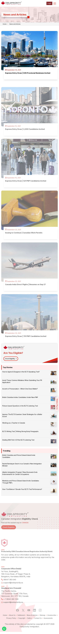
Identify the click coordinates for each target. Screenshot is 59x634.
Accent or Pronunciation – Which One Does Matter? (20, 389)
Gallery (29, 623)
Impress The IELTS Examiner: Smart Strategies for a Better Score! (22, 415)
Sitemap (42, 620)
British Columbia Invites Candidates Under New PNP (20, 397)
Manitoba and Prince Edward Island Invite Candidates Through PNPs (20, 482)
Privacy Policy (11, 623)
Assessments (48, 623)
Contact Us (38, 623)
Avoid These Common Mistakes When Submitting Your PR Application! (22, 381)
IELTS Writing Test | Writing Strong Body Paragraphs (20, 431)
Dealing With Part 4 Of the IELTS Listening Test (18, 440)
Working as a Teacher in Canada (13, 423)
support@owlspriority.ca (13, 588)
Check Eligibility (11, 358)
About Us (12, 620)
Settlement (21, 620)
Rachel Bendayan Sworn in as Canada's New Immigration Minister (22, 465)
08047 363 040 (9, 585)
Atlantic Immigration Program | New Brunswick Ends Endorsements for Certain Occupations (19, 473)
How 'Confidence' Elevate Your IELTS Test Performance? (22, 489)
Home (4, 24)
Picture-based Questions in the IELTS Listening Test (20, 406)
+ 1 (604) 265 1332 (10, 604)
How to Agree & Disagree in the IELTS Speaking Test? (21, 372)
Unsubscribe (51, 620)
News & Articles (32, 620)
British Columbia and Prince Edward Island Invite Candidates (18, 456)
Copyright (21, 623)
